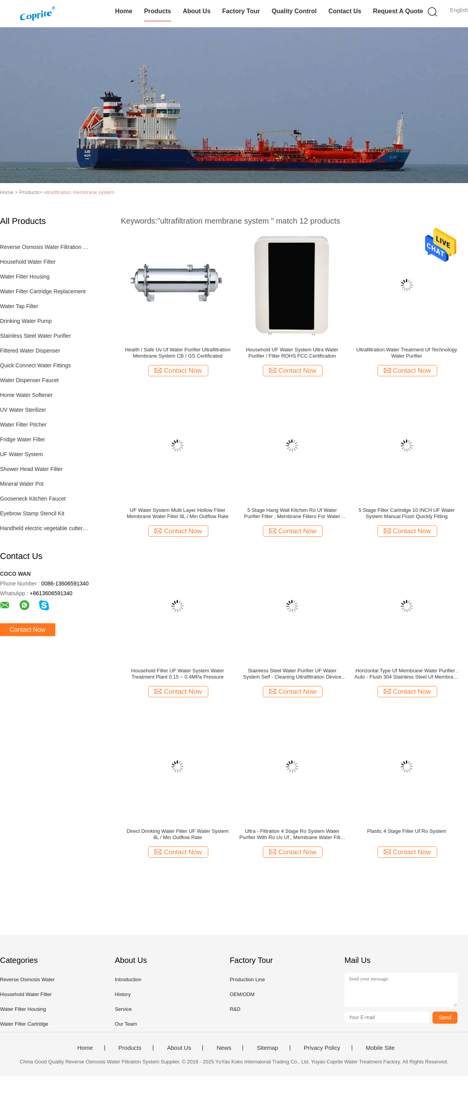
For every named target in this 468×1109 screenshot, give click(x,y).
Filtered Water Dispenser (30, 350)
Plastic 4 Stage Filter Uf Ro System (406, 831)
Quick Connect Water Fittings (35, 365)
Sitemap (267, 1048)
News (223, 1048)
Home (123, 11)
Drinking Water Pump (26, 321)
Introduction (128, 979)
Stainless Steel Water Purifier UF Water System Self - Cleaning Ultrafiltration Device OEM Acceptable (292, 674)
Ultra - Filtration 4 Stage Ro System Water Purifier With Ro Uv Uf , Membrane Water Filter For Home (292, 834)
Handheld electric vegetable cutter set (44, 528)
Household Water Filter (28, 262)
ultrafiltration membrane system (79, 192)
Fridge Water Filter (22, 439)
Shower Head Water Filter (31, 469)
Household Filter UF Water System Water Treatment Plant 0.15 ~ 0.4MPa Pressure (177, 674)
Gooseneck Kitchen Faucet (33, 498)
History (122, 994)
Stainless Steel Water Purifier (35, 336)
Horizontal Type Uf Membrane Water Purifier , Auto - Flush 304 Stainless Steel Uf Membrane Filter (407, 674)
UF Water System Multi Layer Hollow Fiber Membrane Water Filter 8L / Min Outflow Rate (178, 513)
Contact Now (28, 629)
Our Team (126, 1024)
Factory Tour (241, 11)
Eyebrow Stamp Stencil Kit (32, 513)
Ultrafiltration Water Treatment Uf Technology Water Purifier (406, 353)
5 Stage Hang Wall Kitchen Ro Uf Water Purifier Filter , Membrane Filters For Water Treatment (292, 513)
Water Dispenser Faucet (29, 380)
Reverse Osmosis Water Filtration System (44, 247)
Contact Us (344, 11)
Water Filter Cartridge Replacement (43, 291)
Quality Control (294, 11)
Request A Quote (398, 11)
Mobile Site (380, 1048)
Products (157, 11)
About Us (197, 11)
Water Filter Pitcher (23, 424)
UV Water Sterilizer (23, 410)
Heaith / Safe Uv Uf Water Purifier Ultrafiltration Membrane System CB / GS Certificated (177, 353)
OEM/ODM (242, 994)
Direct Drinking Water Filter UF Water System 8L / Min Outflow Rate (178, 834)
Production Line (247, 979)
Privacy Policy (322, 1048)
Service (123, 1009)
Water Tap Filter (19, 306)
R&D (235, 1009)
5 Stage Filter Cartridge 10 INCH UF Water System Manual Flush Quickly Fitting (406, 513)
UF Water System (21, 454)
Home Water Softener (26, 395)
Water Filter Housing (25, 276)
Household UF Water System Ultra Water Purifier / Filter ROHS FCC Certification (292, 353)
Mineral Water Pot (22, 484)
